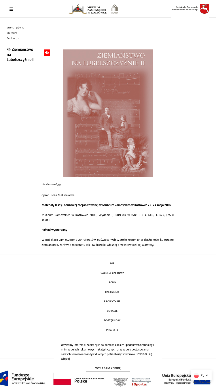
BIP (112, 263)
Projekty (112, 330)
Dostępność (112, 320)
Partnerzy (112, 292)
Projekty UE (112, 301)
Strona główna (16, 28)
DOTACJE (112, 311)
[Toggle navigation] (11, 9)
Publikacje (13, 38)
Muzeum (12, 33)
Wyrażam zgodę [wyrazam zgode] (108, 368)
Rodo (112, 282)
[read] (9, 50)
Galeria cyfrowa (112, 273)
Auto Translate (202, 382)
